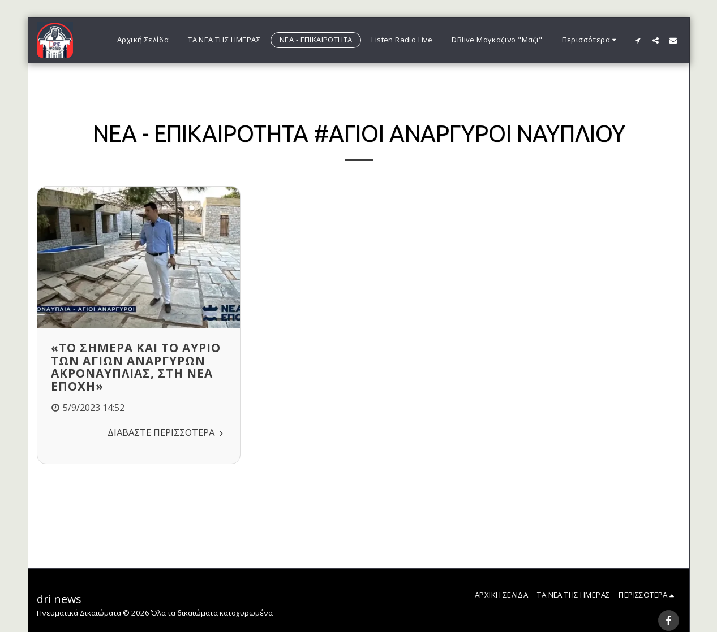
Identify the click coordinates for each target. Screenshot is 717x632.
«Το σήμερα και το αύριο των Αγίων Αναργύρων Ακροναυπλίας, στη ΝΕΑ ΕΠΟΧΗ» (136, 367)
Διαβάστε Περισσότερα (167, 432)
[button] (638, 40)
